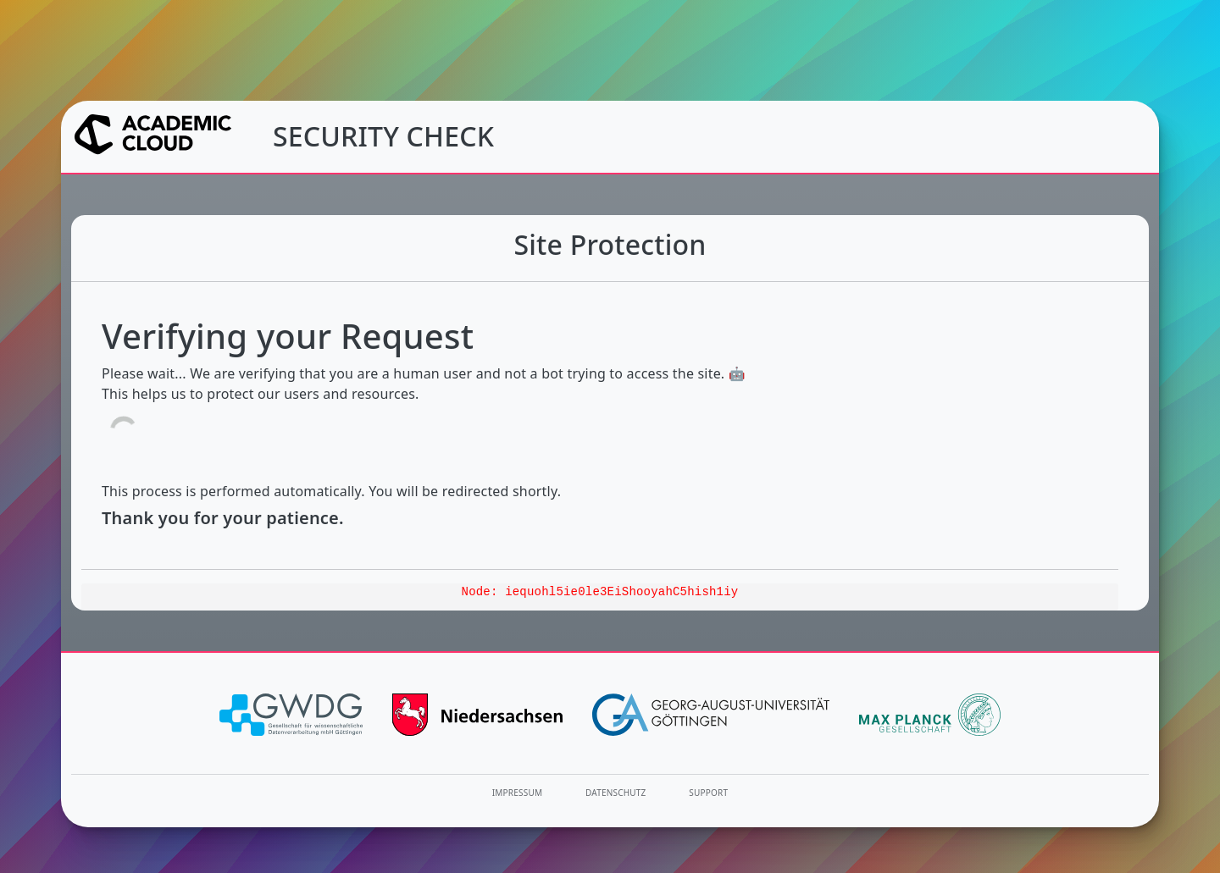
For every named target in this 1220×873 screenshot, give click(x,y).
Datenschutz (615, 792)
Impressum (517, 792)
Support (708, 792)
